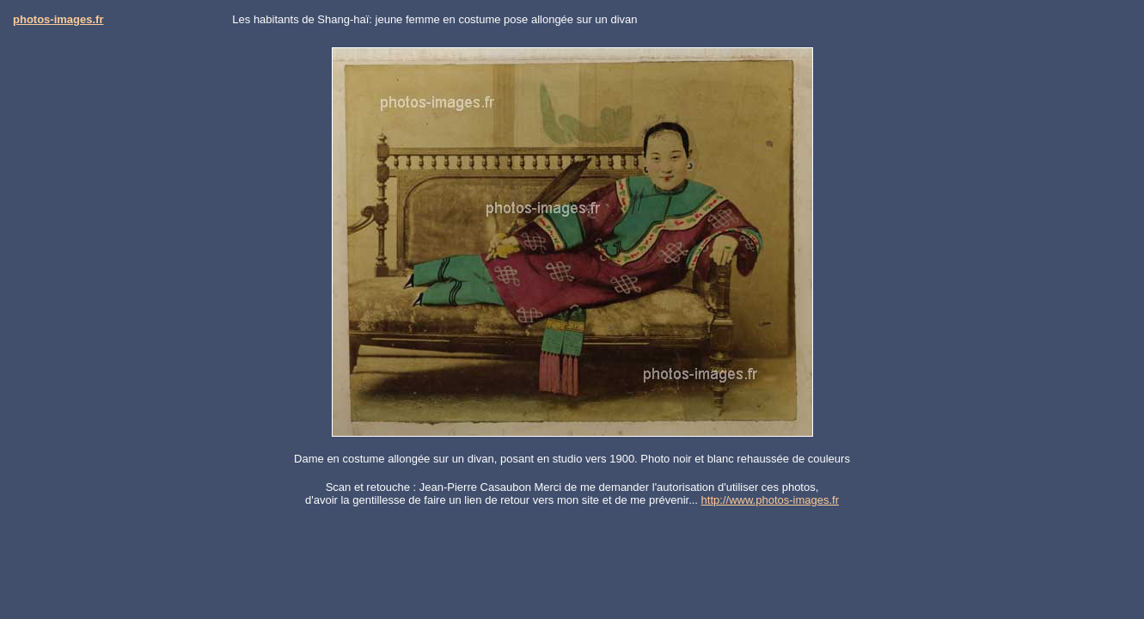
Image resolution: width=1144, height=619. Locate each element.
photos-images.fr (58, 19)
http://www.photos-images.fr (770, 499)
